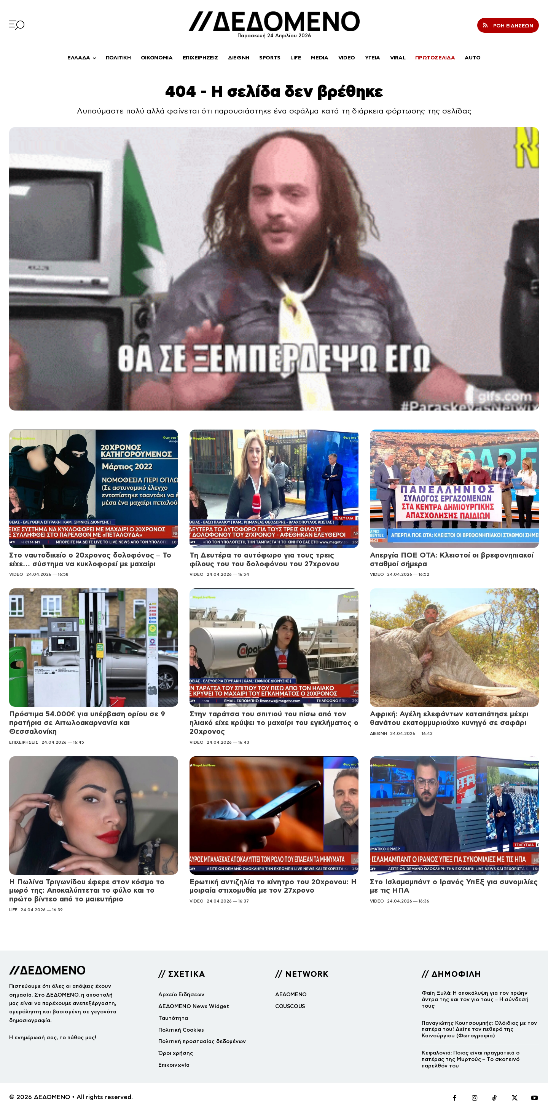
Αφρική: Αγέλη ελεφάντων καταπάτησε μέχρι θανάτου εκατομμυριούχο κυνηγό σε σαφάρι (449, 718)
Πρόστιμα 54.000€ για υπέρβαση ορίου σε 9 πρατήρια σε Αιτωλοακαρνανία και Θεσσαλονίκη (87, 722)
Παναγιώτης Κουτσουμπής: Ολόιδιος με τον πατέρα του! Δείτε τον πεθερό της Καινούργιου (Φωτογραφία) (479, 1029)
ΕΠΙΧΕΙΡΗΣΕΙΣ (23, 742)
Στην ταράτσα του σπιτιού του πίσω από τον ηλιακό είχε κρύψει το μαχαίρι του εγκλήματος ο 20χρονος (274, 722)
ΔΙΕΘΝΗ (378, 733)
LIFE (13, 909)
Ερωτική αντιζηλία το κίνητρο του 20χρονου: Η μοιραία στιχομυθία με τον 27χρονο (273, 886)
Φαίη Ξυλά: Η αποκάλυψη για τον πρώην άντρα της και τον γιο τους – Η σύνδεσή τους (475, 999)
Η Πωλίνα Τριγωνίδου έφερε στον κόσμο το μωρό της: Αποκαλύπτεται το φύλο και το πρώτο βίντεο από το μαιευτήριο (86, 890)
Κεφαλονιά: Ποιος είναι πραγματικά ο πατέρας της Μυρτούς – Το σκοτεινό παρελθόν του (470, 1059)
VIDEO (16, 574)
